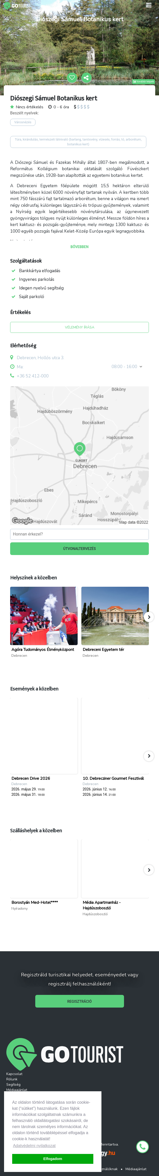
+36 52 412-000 (33, 376)
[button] (149, 617)
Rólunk (11, 1079)
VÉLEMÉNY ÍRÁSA (79, 327)
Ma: (16, 367)
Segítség (13, 1084)
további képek (143, 81)
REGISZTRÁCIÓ (79, 1001)
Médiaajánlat (16, 1089)
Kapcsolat (14, 1073)
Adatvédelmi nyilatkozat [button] (34, 1146)
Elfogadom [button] (52, 1159)
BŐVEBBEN (79, 247)
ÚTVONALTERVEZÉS (79, 549)
